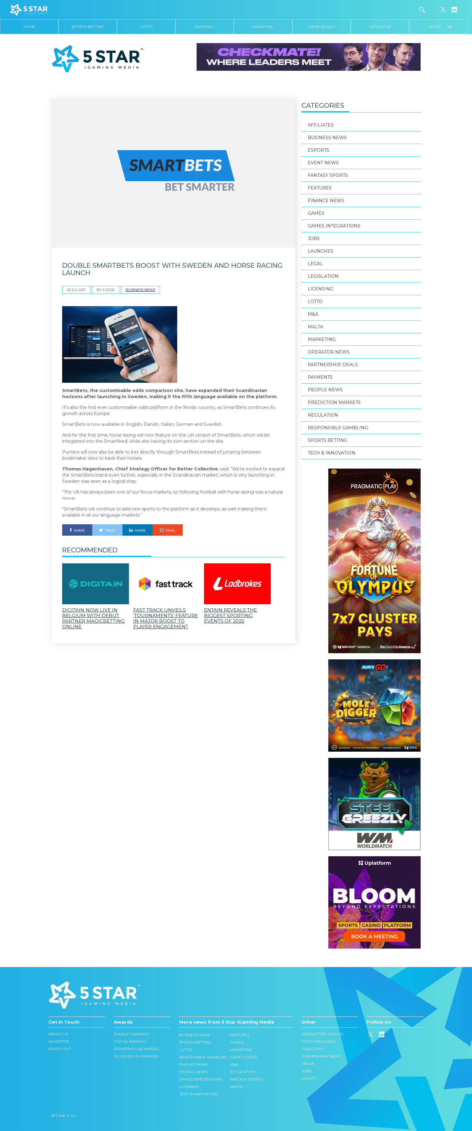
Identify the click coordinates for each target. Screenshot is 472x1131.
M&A (313, 314)
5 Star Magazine (319, 1041)
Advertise (380, 26)
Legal (315, 263)
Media (308, 1063)
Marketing (263, 26)
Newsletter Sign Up (322, 1034)
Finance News (326, 200)
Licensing (320, 289)
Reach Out (59, 1048)
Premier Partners (321, 1056)
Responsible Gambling (338, 427)
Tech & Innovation (331, 453)
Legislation (323, 276)
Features (320, 188)
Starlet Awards (131, 1034)
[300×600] (374, 471)
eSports (318, 150)
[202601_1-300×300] (374, 761)
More (441, 27)
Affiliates (321, 125)
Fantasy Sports (328, 175)
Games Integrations (334, 226)
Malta (315, 327)
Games (316, 213)
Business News (140, 290)
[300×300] (374, 662)
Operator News (329, 352)
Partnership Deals (333, 364)
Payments (205, 26)
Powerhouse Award (136, 1048)
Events (309, 1078)
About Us (58, 1034)
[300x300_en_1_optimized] (374, 859)
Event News (323, 163)
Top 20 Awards (130, 1041)
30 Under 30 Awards (136, 1056)
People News (325, 390)
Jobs (314, 238)
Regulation (323, 415)
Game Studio (321, 26)
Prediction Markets (334, 402)
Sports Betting (87, 26)
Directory (313, 1048)
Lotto (146, 26)
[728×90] (309, 56)
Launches (320, 251)
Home (29, 26)
